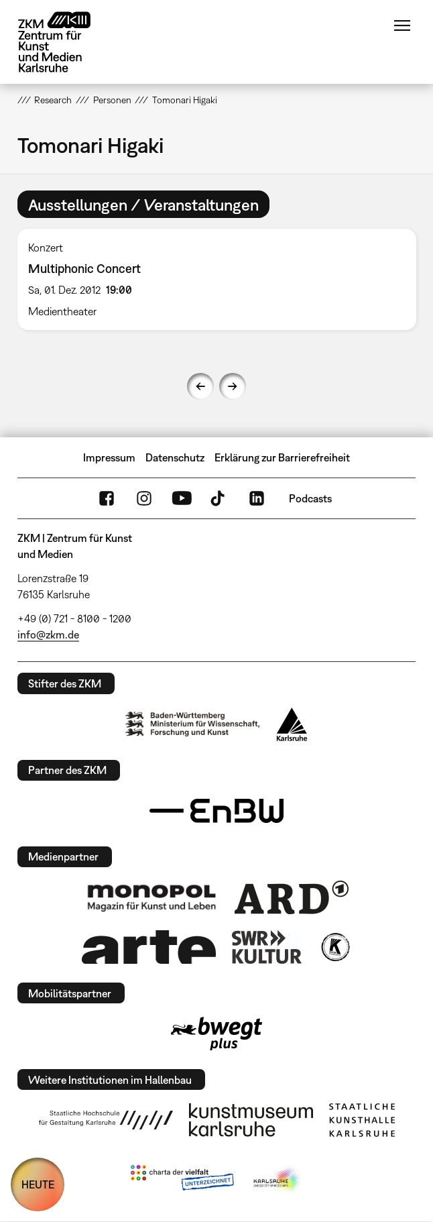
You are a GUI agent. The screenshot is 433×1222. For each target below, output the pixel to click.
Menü (402, 25)
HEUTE (37, 1184)
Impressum (109, 457)
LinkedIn (256, 498)
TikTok (219, 498)
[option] (217, 279)
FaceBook (106, 498)
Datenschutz (174, 457)
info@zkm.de (48, 634)
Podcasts (310, 498)
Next (232, 386)
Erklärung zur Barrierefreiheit (282, 457)
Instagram (144, 498)
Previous (200, 386)
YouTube (181, 498)
